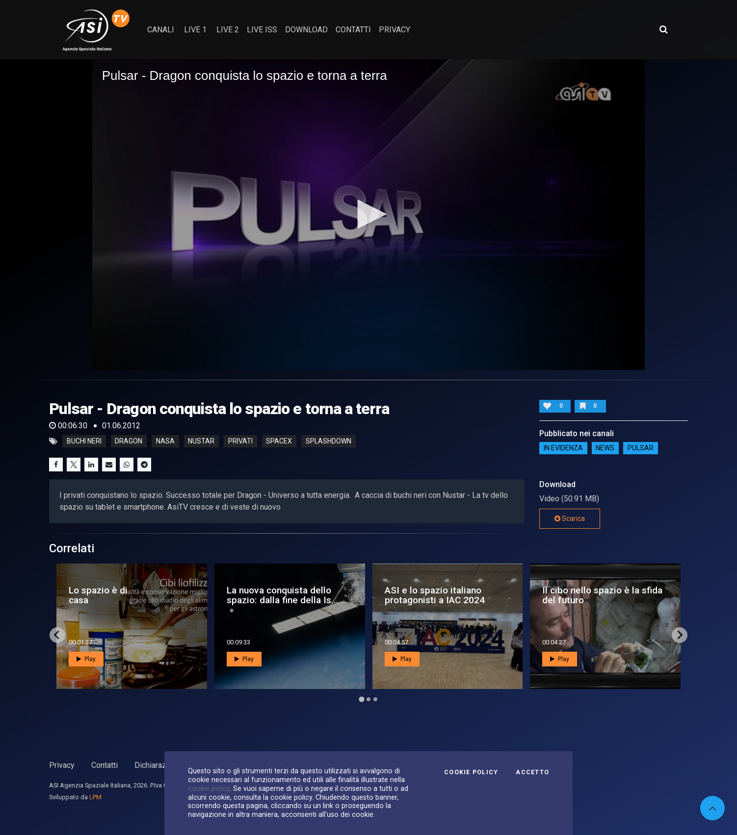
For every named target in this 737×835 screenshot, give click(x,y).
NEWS (605, 448)
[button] (368, 214)
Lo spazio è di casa (98, 595)
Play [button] (86, 659)
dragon (128, 441)
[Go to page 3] (375, 699)
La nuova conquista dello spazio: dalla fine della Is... (283, 595)
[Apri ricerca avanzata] (663, 29)
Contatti (104, 765)
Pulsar (641, 448)
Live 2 (227, 29)
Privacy (62, 765)
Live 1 (195, 29)
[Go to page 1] (361, 699)
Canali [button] (160, 29)
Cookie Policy (471, 772)
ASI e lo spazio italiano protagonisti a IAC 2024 (435, 595)
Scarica (569, 518)
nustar (201, 441)
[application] (368, 214)
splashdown (328, 441)
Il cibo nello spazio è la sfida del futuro (602, 595)
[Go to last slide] (57, 635)
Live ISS (262, 29)
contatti (353, 29)
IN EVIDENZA (563, 448)
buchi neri (84, 441)
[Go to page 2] (368, 699)
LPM (95, 797)
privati (240, 441)
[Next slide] (679, 635)
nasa (165, 441)
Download (306, 29)
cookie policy (209, 788)
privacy (394, 29)
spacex (279, 441)
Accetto (532, 772)
